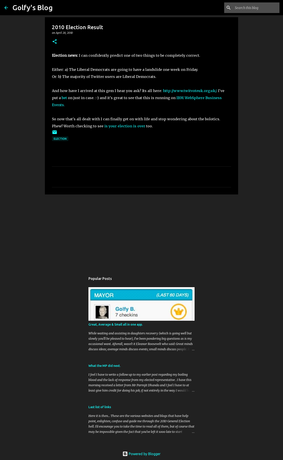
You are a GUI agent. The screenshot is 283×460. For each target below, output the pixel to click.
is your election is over (124, 126)
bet (64, 98)
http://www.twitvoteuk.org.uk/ (189, 91)
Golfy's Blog (32, 7)
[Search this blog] (256, 7)
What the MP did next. (104, 366)
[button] (54, 42)
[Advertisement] (141, 232)
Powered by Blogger (141, 454)
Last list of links (99, 407)
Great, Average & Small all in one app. (115, 324)
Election (60, 138)
